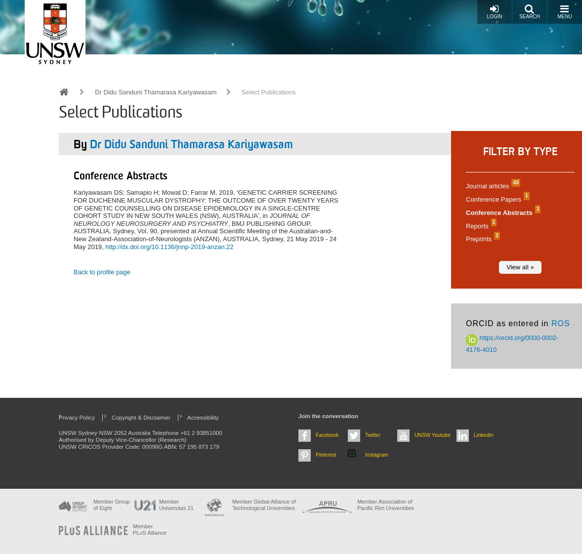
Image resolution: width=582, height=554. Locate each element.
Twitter (372, 435)
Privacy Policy (77, 417)
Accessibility (203, 417)
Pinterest (326, 455)
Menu (564, 11)
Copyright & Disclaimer (141, 417)
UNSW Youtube (433, 435)
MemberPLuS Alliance (149, 529)
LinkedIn (484, 435)
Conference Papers (496, 199)
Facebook (327, 435)
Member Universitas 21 (176, 505)
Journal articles (492, 186)
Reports (480, 226)
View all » (520, 267)
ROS (560, 323)
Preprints (482, 239)
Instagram (376, 455)
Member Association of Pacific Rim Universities (385, 505)
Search (529, 11)
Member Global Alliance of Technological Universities (263, 505)
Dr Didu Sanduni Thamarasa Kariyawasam (155, 92)
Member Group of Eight (111, 505)
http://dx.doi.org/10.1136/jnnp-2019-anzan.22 (169, 247)
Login (494, 11)
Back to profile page (102, 272)
